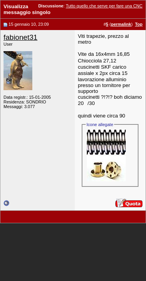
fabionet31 (20, 37)
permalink (121, 24)
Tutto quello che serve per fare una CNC (104, 6)
